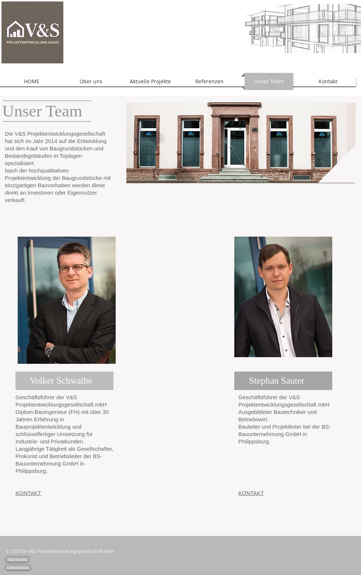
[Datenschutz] (18, 567)
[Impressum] (17, 559)
